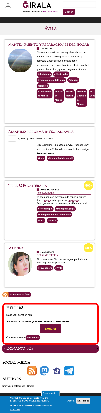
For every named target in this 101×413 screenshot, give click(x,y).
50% (88, 190)
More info (15, 410)
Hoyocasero (45, 273)
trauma (47, 205)
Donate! (50, 334)
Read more (59, 118)
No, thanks (83, 402)
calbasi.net (20, 392)
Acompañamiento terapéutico (55, 219)
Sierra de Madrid (59, 100)
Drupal (31, 392)
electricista (45, 78)
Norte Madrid (71, 98)
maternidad (75, 205)
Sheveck (6, 392)
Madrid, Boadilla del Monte (83, 102)
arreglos (43, 90)
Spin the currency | (40, 11)
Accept (70, 402)
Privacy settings (50, 394)
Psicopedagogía (67, 213)
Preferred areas (45, 158)
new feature (33, 343)
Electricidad (62, 78)
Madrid (53, 225)
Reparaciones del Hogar (52, 84)
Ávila (42, 163)
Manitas (75, 84)
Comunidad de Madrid (45, 98)
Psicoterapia (46, 213)
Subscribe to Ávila (20, 300)
